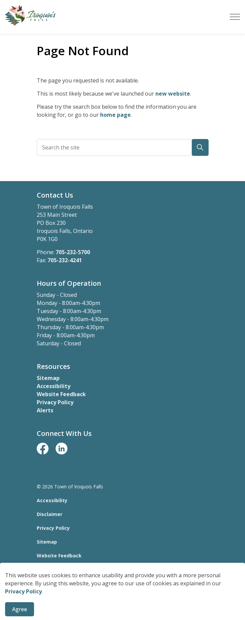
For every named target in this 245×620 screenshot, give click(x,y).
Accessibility (53, 386)
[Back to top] (123, 600)
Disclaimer (49, 514)
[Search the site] (123, 147)
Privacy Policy (55, 402)
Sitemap (48, 378)
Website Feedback (61, 394)
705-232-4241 (65, 260)
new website (172, 93)
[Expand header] (235, 17)
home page (115, 114)
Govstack (72, 569)
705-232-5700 (73, 252)
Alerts (45, 410)
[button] (200, 147)
